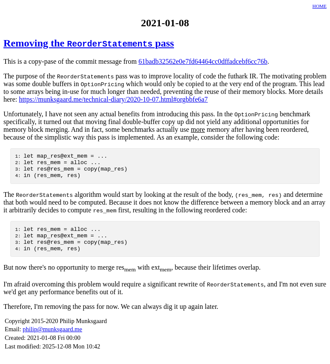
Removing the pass (88, 43)
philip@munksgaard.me (52, 339)
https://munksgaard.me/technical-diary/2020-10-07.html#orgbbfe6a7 (113, 99)
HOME (319, 6)
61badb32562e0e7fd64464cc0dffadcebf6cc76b (202, 61)
